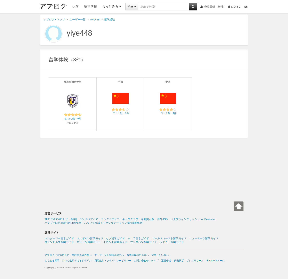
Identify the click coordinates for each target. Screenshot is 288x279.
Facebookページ (215, 260)
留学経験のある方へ (138, 255)
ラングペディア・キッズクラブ (119, 219)
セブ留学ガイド (115, 238)
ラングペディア (88, 219)
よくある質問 (52, 260)
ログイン (234, 6)
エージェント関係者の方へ (109, 255)
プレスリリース (195, 260)
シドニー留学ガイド (172, 242)
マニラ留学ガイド (138, 238)
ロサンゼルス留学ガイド (59, 242)
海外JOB (162, 219)
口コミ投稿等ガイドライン (76, 260)
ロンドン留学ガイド (89, 242)
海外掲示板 (147, 219)
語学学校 (90, 6)
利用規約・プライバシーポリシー (112, 260)
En (246, 6)
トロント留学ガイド (115, 242)
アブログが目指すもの (57, 255)
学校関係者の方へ (81, 255)
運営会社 (166, 260)
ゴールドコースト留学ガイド (169, 238)
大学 (75, 6)
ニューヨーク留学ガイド (203, 238)
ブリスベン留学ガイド (143, 242)
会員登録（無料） (213, 6)
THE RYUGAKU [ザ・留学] (61, 219)
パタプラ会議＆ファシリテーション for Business (113, 222)
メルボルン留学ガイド (90, 238)
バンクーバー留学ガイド (59, 238)
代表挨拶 (179, 260)
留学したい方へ (160, 255)
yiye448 (79, 33)
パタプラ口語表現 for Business (63, 222)
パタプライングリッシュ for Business (192, 219)
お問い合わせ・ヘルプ (146, 260)
